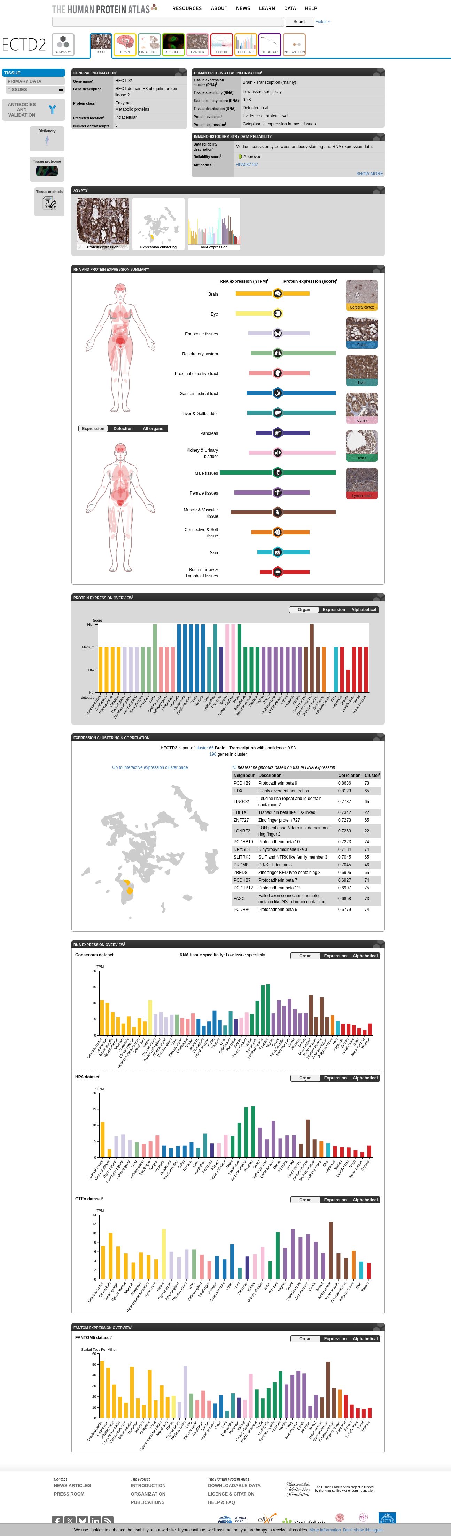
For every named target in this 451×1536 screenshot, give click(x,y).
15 (234, 767)
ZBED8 (240, 872)
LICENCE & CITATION (231, 1494)
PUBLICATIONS (148, 1502)
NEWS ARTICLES (72, 1485)
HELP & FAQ (221, 1502)
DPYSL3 (242, 849)
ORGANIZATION (148, 1494)
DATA (290, 8)
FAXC (239, 898)
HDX (238, 790)
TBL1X (240, 812)
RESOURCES (187, 8)
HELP (311, 8)
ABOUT (219, 8)
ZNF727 (241, 820)
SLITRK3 (242, 857)
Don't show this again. (363, 1530)
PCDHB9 (242, 783)
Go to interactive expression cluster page (150, 767)
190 (212, 754)
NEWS (243, 8)
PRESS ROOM (69, 1494)
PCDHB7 (242, 880)
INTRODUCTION (148, 1485)
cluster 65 (205, 747)
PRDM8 (241, 864)
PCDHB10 (243, 841)
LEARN (267, 8)
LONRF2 (242, 831)
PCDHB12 (243, 887)
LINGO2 (241, 801)
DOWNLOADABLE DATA (234, 1485)
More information (325, 1530)
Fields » (322, 21)
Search (300, 21)
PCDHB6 (242, 909)
